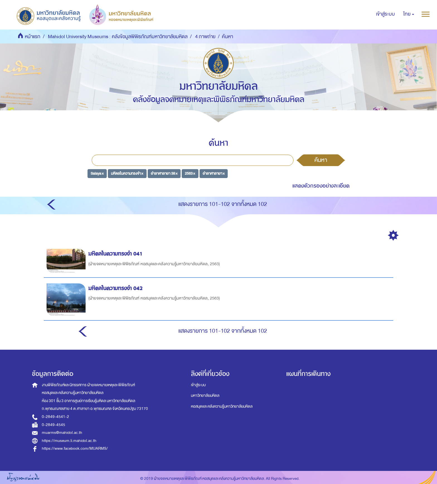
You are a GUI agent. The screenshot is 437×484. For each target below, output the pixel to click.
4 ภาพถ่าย (205, 36)
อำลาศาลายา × (214, 173)
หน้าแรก (32, 36)
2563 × (190, 173)
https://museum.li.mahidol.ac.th (69, 440)
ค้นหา (320, 160)
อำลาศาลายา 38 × (164, 173)
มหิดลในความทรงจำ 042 (116, 288)
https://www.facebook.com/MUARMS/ (75, 448)
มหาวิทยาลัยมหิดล (205, 395)
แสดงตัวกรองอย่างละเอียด (320, 185)
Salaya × (97, 173)
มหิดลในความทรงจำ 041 (116, 253)
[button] (408, 14)
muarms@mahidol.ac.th (62, 432)
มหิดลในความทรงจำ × (127, 173)
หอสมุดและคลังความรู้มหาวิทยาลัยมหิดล (222, 406)
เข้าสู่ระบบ (198, 384)
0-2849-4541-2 (55, 416)
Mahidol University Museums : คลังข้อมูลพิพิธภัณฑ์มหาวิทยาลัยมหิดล (118, 36)
